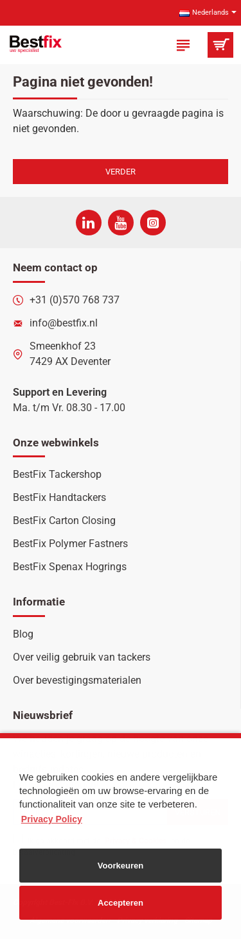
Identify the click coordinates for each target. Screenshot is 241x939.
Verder (120, 171)
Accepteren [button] (120, 903)
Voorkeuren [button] (120, 865)
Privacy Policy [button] (51, 819)
